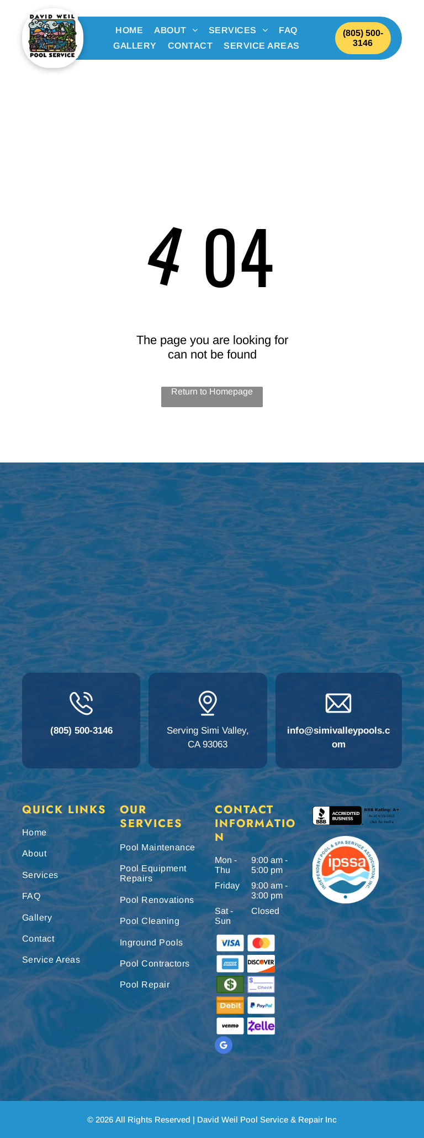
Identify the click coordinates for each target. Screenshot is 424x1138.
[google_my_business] (223, 1046)
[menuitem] (129, 30)
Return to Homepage (212, 391)
